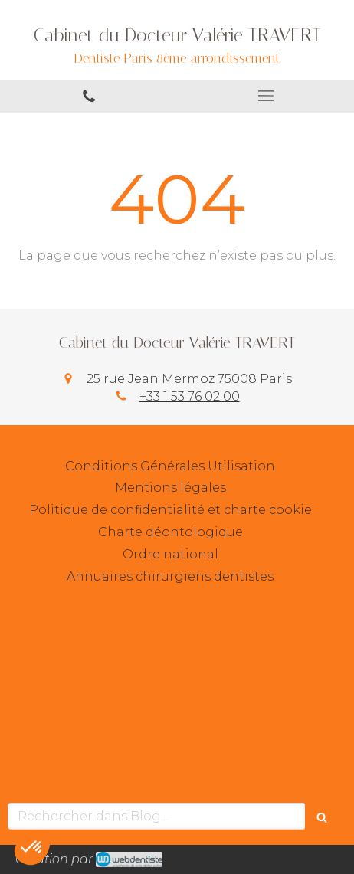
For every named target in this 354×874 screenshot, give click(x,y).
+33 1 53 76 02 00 (189, 396)
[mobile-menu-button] (265, 95)
